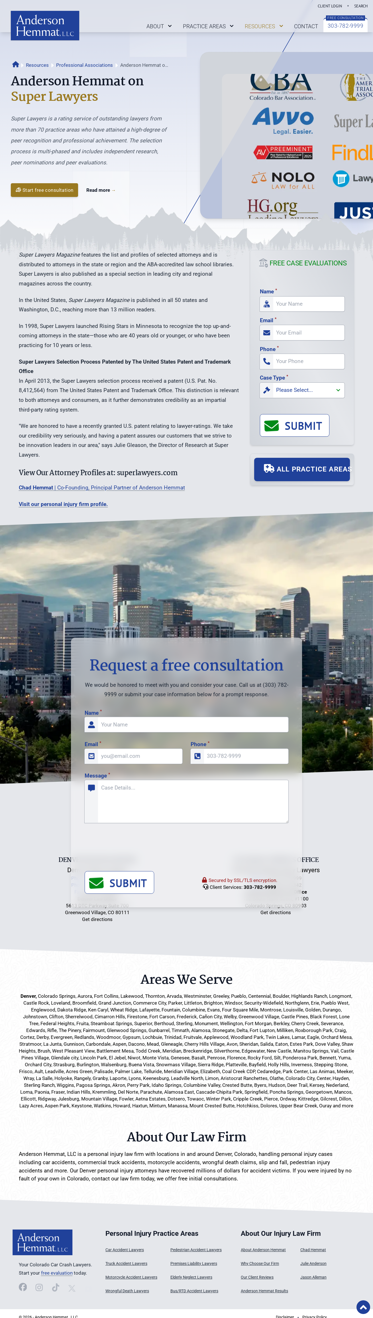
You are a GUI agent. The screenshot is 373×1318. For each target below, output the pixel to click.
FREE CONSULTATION (345, 18)
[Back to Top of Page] (363, 1307)
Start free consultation (44, 190)
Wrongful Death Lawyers (127, 1291)
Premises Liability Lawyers (193, 1263)
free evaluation (57, 1273)
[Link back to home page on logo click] (45, 25)
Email (268, 320)
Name (268, 291)
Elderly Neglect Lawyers (191, 1277)
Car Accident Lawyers (124, 1250)
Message (97, 966)
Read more (101, 190)
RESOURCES (265, 26)
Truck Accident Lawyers (126, 1263)
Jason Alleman (313, 1277)
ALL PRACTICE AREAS (307, 468)
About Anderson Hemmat (263, 1250)
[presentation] (128, 1041)
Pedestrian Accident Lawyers (196, 1250)
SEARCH (361, 6)
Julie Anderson (313, 1263)
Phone (269, 349)
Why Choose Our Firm (260, 1263)
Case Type (274, 377)
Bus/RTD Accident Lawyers (194, 1291)
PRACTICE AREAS (209, 26)
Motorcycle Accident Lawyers (131, 1277)
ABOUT (160, 26)
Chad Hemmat (313, 1250)
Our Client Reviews (257, 1277)
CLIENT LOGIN (330, 6)
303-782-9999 (346, 26)
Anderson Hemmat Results (264, 1291)
